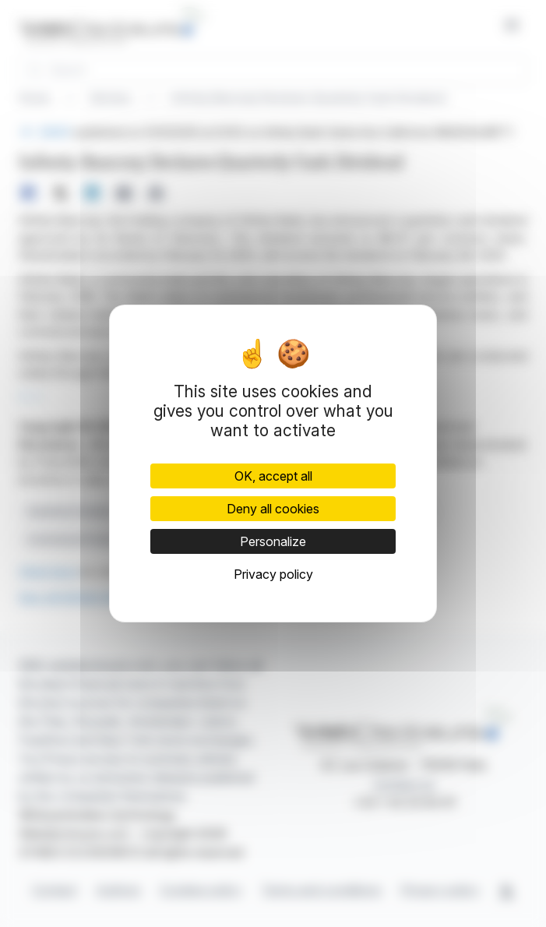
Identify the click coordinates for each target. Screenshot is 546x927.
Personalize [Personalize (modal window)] (273, 541)
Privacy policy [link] (273, 574)
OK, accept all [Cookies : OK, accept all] (273, 476)
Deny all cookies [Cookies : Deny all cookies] (273, 508)
